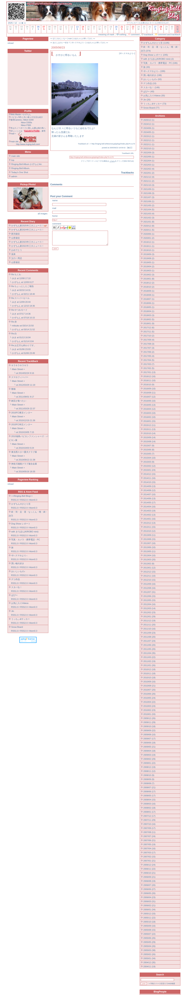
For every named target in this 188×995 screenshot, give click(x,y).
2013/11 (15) (149, 527)
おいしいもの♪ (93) (152, 79)
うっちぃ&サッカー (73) (154, 104)
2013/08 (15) (149, 539)
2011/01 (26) (149, 665)
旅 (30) (146, 67)
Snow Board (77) (151, 108)
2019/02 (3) (148, 274)
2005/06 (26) (149, 938)
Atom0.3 (33, 500)
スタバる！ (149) (151, 87)
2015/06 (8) (148, 449)
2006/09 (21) (149, 877)
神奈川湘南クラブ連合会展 (24, 464)
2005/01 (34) (149, 958)
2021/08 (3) (148, 193)
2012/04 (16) (149, 604)
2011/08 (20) (149, 637)
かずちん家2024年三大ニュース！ (27, 229)
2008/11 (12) (149, 771)
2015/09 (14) (149, 437)
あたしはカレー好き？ (61, 43)
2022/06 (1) (148, 156)
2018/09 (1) (148, 291)
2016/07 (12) (149, 397)
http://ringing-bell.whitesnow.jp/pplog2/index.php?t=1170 (113, 144)
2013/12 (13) (149, 523)
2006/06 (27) (149, 889)
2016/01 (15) (149, 421)
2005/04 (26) (149, 946)
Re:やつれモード (19, 310)
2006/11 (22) (149, 869)
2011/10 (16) (149, 629)
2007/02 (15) (149, 856)
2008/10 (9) (148, 775)
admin (14, 176)
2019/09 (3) (148, 254)
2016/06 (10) (149, 401)
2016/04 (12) (149, 409)
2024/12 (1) (148, 124)
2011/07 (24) (149, 641)
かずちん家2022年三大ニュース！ (27, 246)
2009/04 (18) (149, 751)
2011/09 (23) (149, 633)
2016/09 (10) (149, 388)
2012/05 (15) (149, 600)
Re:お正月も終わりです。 (23, 345)
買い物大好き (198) (152, 75)
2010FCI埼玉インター (21, 424)
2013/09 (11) (149, 535)
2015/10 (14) (149, 433)
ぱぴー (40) (148, 91)
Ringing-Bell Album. (20, 168)
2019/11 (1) (148, 246)
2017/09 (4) (148, 340)
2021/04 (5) (148, 209)
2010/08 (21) (149, 686)
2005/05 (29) (149, 942)
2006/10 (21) (149, 873)
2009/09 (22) (149, 730)
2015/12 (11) (149, 425)
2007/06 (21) (149, 840)
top (12, 160)
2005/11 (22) (149, 918)
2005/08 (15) (149, 930)
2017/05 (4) (148, 356)
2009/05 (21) (149, 747)
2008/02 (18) (149, 808)
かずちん (16, 282)
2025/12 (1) (148, 120)
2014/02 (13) (149, 515)
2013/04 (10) (149, 555)
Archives (160, 116)
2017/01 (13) (149, 372)
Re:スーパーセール (20, 298)
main (70, 39)
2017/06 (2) (148, 352)
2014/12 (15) (149, 474)
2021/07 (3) (148, 197)
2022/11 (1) (148, 144)
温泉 (13, 254)
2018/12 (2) (148, 283)
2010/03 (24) (149, 706)
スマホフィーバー (19, 377)
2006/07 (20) (149, 885)
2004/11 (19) (149, 966)
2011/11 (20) (149, 624)
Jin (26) (147, 99)
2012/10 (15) (149, 580)
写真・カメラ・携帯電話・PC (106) (160, 63)
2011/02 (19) (149, 661)
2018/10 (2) (148, 287)
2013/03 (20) (149, 559)
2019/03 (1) (148, 270)
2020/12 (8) (148, 226)
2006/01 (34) (149, 909)
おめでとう (16, 250)
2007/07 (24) (149, 836)
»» (25, 23)
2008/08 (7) (148, 783)
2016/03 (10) (149, 413)
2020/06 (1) (148, 234)
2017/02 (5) (148, 368)
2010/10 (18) (149, 677)
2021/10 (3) (148, 185)
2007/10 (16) (149, 824)
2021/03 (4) (148, 213)
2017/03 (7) (148, 364)
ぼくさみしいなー (60, 39)
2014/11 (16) (149, 478)
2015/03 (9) (148, 462)
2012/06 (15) (149, 596)
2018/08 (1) (148, 295)
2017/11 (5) (148, 331)
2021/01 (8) (148, 222)
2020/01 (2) (148, 238)
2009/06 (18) (149, 743)
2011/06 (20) (149, 645)
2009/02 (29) (149, 759)
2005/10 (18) (149, 922)
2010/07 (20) (149, 690)
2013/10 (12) (149, 531)
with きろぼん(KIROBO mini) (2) (158, 59)
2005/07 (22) (149, 934)
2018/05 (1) (148, 307)
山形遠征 (15, 238)
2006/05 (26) (149, 893)
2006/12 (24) (149, 865)
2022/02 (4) (148, 169)
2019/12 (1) (148, 242)
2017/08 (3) (148, 344)
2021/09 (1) (148, 189)
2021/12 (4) (148, 177)
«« (20, 23)
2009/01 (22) (149, 763)
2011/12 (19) (149, 620)
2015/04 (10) (149, 458)
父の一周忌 (16, 258)
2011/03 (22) (149, 657)
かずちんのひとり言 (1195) (156, 43)
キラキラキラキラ (19, 365)
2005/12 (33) (149, 913)
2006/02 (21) (149, 905)
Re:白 (14, 333)
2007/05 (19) (149, 844)
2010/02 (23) (149, 710)
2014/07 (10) (149, 494)
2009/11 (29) (149, 722)
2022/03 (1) (148, 165)
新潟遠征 (15, 234)
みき (14, 278)
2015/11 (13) (149, 429)
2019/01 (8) (148, 279)
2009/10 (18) (149, 726)
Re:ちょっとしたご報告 (22, 286)
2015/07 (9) (148, 445)
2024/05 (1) (148, 132)
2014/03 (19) (149, 511)
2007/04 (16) (149, 848)
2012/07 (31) (149, 592)
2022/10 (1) (148, 148)
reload (11, 43)
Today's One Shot (19, 172)
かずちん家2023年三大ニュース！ (27, 242)
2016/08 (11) (149, 392)
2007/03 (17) (149, 852)
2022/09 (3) (148, 152)
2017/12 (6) (148, 327)
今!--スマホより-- (78, 43)
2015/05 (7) (148, 454)
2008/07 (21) (149, 787)
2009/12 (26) (149, 718)
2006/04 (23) (149, 897)
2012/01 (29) (149, 616)
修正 (129, 148)
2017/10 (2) (148, 336)
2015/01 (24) (149, 470)
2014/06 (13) (149, 498)
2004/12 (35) (149, 962)
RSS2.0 (24, 500)
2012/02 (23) (149, 612)
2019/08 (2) (148, 258)
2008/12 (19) (149, 767)
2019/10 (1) (148, 250)
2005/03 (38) (149, 950)
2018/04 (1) (148, 311)
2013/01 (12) (149, 567)
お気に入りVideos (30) (154, 95)
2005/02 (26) (149, 954)
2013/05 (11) (149, 551)
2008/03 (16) (149, 804)
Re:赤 (14, 322)
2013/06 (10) (149, 547)
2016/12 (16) (149, 376)
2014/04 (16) (149, 506)
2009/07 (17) (149, 738)
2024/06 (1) (148, 128)
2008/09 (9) (148, 779)
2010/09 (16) (149, 681)
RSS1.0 (14, 500)
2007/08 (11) (149, 832)
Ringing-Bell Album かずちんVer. (26, 164)
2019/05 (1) (148, 262)
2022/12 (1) (148, 140)
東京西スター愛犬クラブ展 (24, 452)
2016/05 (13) (149, 405)
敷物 (13, 389)
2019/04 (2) (148, 266)
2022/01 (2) (148, 173)
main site (15, 156)
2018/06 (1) (148, 303)
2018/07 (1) (148, 299)
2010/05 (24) (149, 698)
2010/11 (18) (149, 673)
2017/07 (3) (148, 348)
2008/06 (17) (149, 791)
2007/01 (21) (149, 861)
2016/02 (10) (149, 417)
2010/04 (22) (149, 702)
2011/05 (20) (149, 649)
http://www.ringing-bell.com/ (28, 144)
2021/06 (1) (148, 201)
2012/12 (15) (149, 572)
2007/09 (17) (149, 828)
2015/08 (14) (149, 441)
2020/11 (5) (148, 230)
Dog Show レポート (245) (155, 55)
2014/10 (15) (149, 482)
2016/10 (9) (148, 384)
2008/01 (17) (149, 812)
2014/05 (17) (149, 502)
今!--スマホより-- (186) (154, 71)
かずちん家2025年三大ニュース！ (27, 225)
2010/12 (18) (149, 669)
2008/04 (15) (149, 799)
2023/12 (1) (148, 136)
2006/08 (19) (149, 881)
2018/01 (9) (148, 323)
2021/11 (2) (148, 181)
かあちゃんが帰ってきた (83, 39)
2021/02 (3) (148, 217)
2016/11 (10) (149, 380)
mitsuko (15, 325)
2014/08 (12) (149, 490)
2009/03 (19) (149, 755)
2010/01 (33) (149, 714)
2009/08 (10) (149, 734)
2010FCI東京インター (21, 412)
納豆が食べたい (18, 401)
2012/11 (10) (149, 576)
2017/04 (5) (148, 360)
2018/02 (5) (148, 319)
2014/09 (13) (149, 486)
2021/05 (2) (148, 205)
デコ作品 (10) (149, 83)
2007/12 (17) (149, 816)
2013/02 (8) (148, 563)
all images (42, 213)
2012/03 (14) (149, 608)
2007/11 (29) (149, 820)
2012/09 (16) (149, 584)
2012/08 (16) (149, 588)
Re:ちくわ (16, 274)
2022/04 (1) (148, 161)
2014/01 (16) (149, 519)
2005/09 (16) (149, 926)
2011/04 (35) (149, 653)
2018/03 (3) (148, 315)
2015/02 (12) (149, 466)
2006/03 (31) (149, 901)
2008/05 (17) (149, 795)
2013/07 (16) (149, 543)
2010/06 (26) (149, 694)
